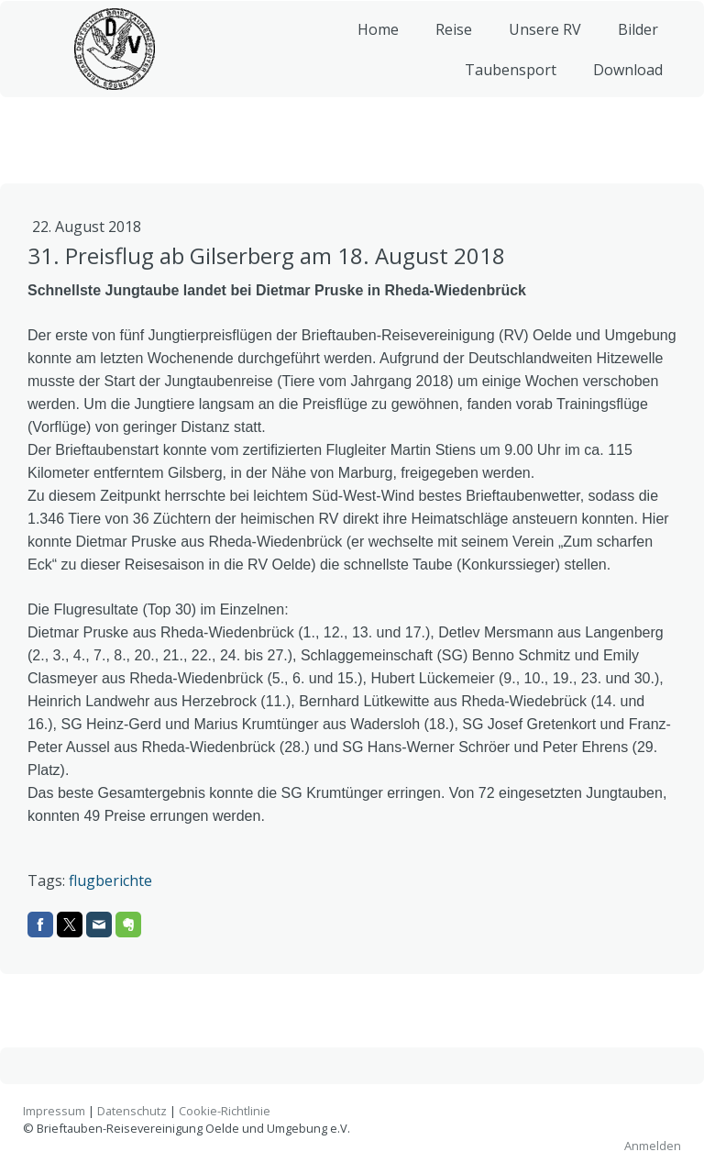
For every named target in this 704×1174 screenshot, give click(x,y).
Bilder (630, 42)
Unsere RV (537, 42)
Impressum (54, 1110)
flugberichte (110, 880)
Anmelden (652, 1145)
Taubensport (503, 82)
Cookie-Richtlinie (224, 1110)
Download (620, 82)
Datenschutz (132, 1110)
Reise (446, 42)
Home (370, 42)
